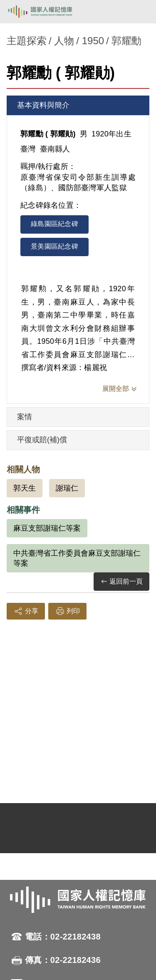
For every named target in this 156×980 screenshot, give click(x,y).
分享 (25, 611)
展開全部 (115, 388)
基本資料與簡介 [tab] (43, 105)
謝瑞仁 (67, 488)
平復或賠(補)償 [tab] (42, 440)
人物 (64, 40)
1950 (93, 40)
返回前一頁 (121, 582)
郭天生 (24, 488)
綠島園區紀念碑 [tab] (54, 223)
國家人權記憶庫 (49, 11)
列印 (67, 611)
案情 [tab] (24, 417)
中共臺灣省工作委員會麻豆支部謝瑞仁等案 (77, 558)
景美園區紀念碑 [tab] (54, 246)
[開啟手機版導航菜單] (140, 12)
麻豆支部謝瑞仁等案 (47, 528)
